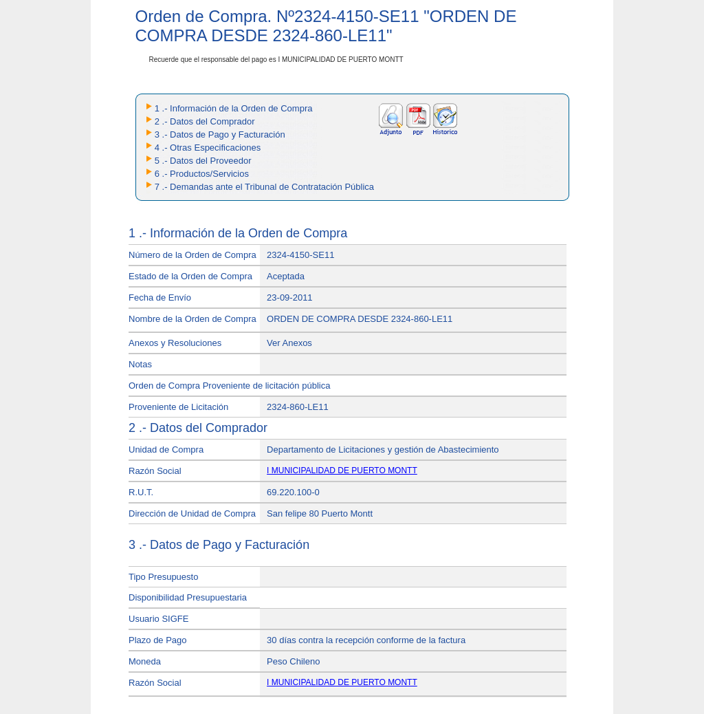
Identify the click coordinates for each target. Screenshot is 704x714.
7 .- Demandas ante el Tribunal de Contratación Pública (264, 187)
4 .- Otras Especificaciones (208, 147)
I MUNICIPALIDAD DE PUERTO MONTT (342, 470)
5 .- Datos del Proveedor (203, 160)
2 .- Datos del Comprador (205, 121)
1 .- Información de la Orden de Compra (234, 108)
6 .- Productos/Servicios (202, 174)
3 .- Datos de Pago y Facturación (220, 134)
